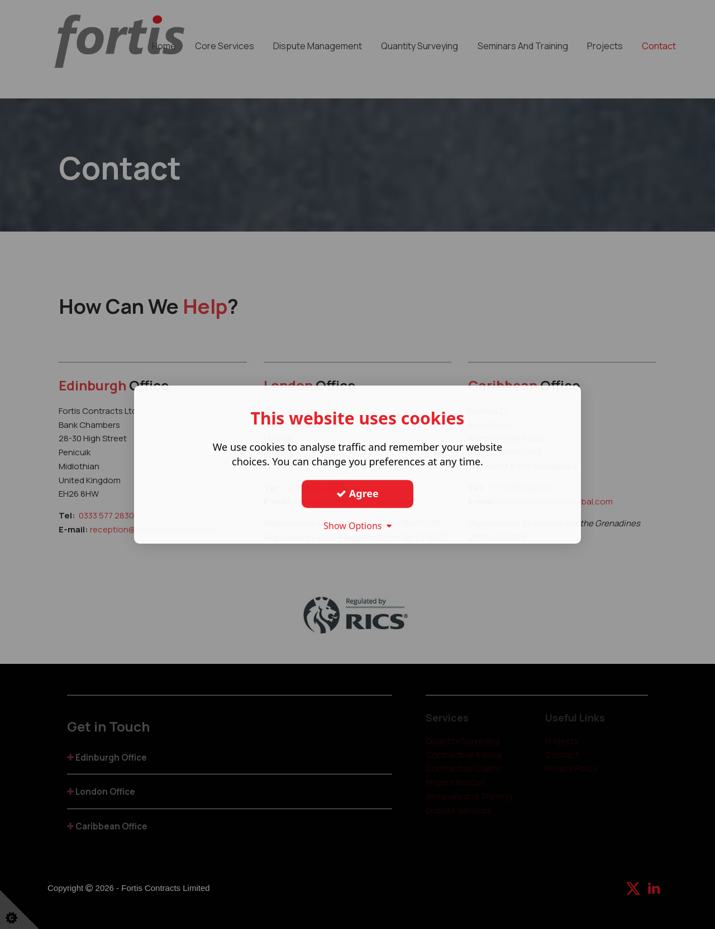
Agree (357, 493)
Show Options (357, 526)
